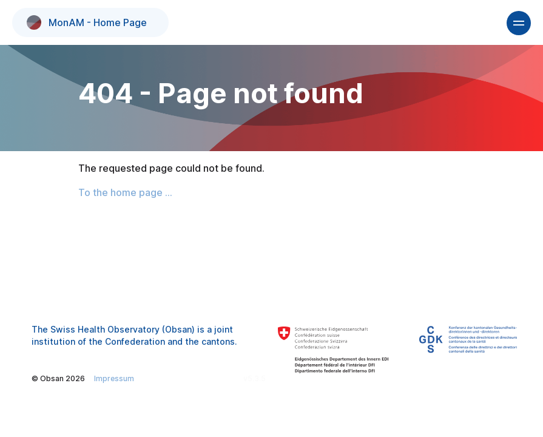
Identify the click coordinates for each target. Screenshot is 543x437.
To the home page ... (125, 192)
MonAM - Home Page (87, 22)
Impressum (114, 378)
